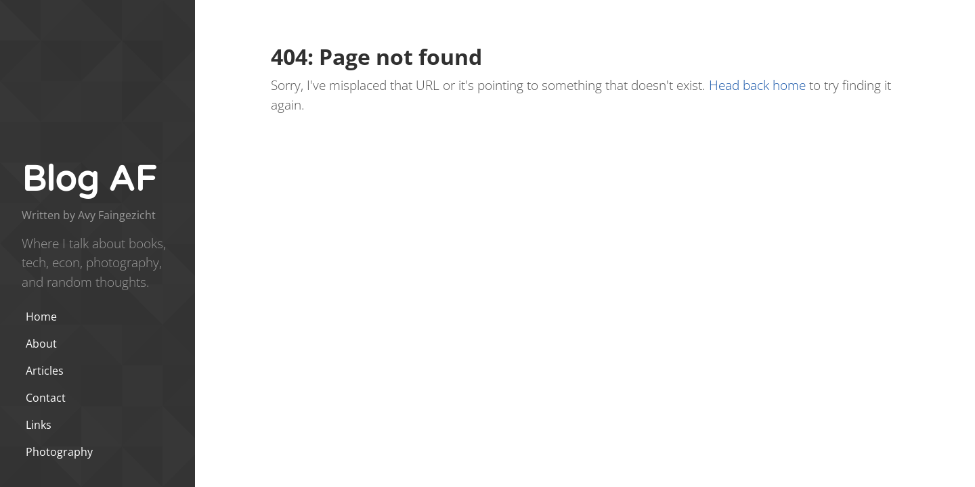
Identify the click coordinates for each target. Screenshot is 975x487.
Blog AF (89, 179)
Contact (46, 397)
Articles (45, 370)
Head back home (757, 85)
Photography (59, 451)
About (41, 343)
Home (41, 316)
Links (38, 424)
